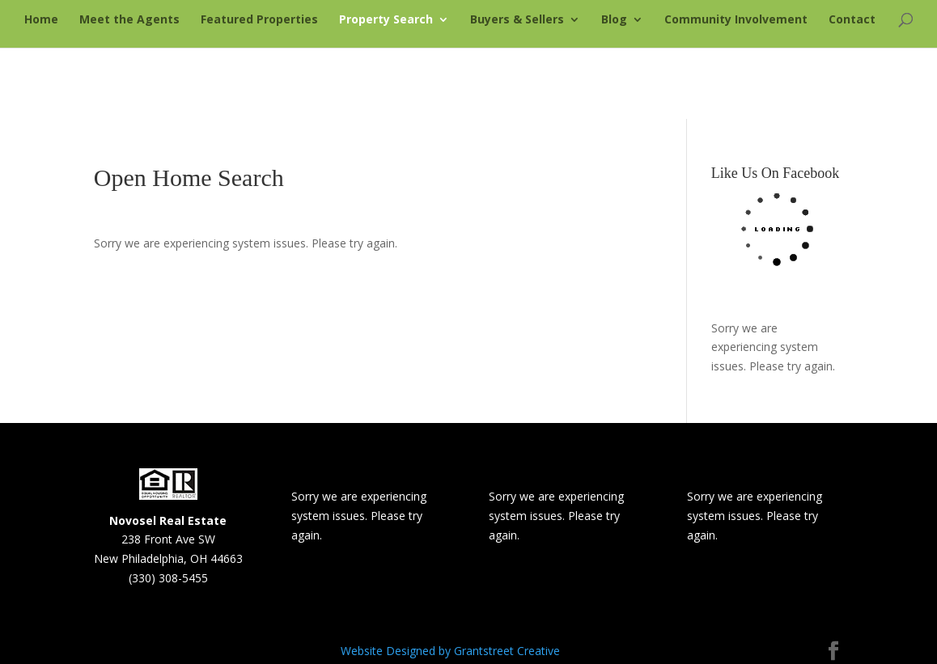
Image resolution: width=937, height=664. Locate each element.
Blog (614, 20)
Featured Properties (259, 20)
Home (41, 20)
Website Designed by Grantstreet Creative (450, 650)
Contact (852, 20)
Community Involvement (736, 20)
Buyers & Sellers (517, 20)
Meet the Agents (129, 20)
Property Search (386, 20)
